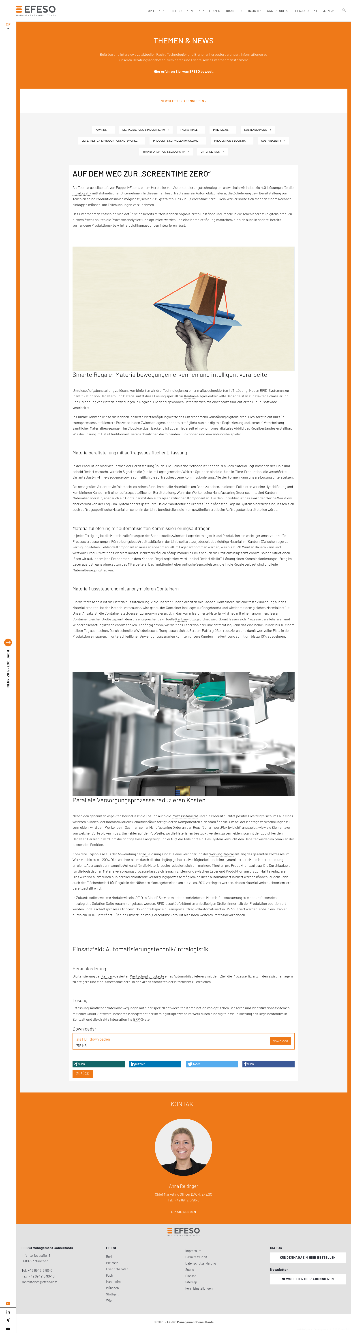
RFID (263, 390)
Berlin (110, 1256)
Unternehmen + (212, 151)
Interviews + (223, 129)
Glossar (190, 1276)
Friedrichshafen (117, 1269)
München (112, 1288)
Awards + (103, 129)
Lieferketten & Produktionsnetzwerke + (112, 140)
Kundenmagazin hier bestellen (308, 1257)
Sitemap (191, 1282)
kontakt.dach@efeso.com (39, 1282)
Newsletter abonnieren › (184, 101)
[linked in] (8, 1312)
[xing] (8, 1320)
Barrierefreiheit (196, 1257)
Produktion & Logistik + (232, 140)
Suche (189, 1269)
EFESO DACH (8, 669)
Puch (109, 1275)
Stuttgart (112, 1294)
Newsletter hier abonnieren (308, 1279)
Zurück (82, 1073)
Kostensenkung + (257, 129)
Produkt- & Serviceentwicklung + (178, 140)
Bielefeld (112, 1263)
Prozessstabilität (185, 816)
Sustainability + (273, 140)
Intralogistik (82, 193)
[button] (99, 1064)
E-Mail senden (183, 1212)
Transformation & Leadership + (166, 151)
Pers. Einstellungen (199, 1288)
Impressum (193, 1251)
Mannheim (113, 1282)
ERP (136, 1019)
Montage (252, 822)
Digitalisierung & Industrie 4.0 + (145, 129)
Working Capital (221, 854)
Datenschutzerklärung (200, 1263)
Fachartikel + (191, 129)
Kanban (172, 214)
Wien (109, 1300)
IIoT (231, 390)
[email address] (8, 1303)
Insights (254, 11)
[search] (344, 20)
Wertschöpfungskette (161, 417)
